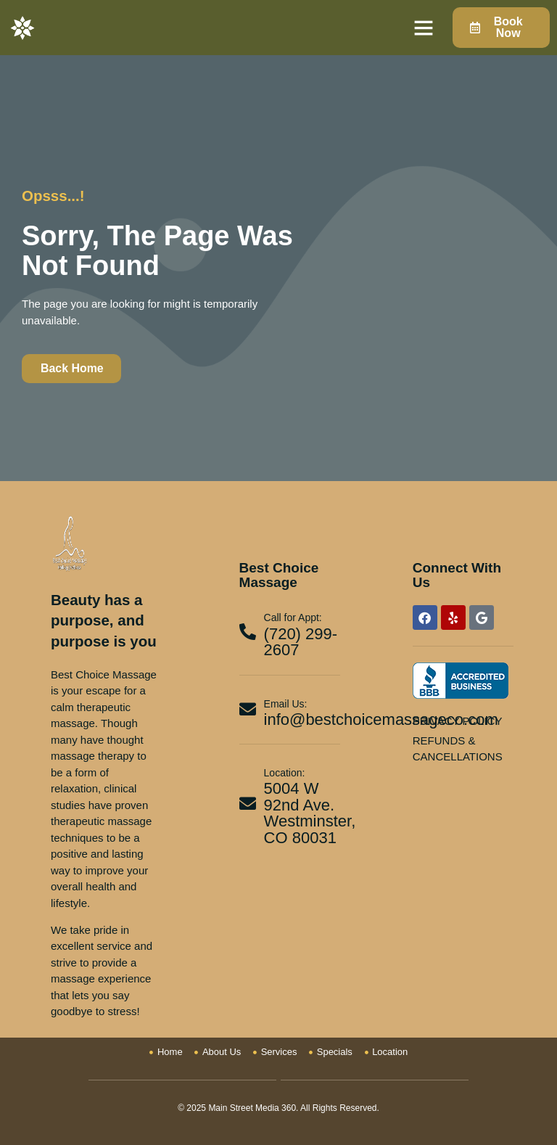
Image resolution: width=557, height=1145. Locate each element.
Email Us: (286, 704)
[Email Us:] (247, 709)
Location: (284, 773)
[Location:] (247, 803)
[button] (423, 27)
